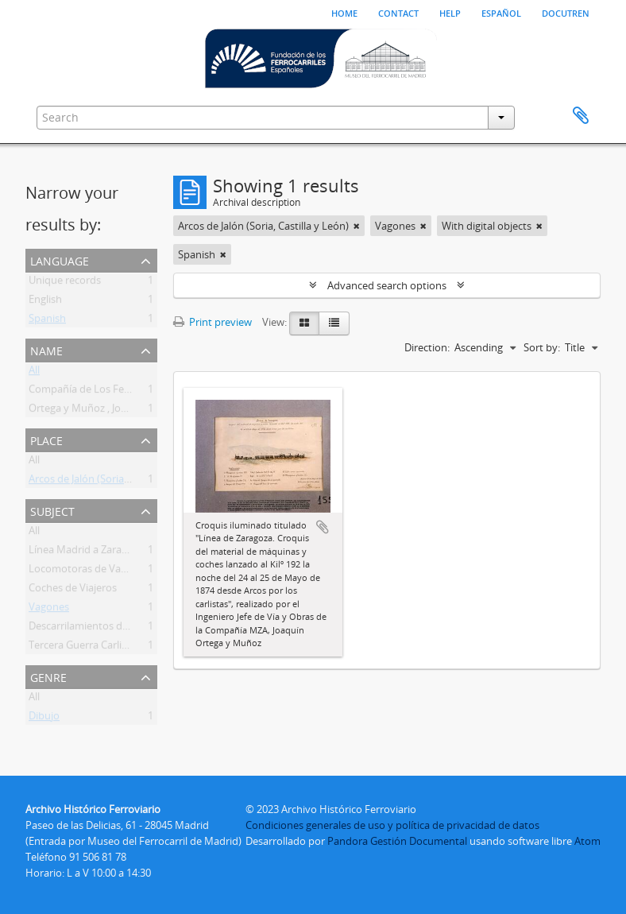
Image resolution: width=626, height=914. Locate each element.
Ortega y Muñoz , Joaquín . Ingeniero (114, 411)
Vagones (49, 609)
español (501, 12)
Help (450, 12)
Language (59, 259)
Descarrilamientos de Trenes (95, 629)
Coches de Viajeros (73, 590)
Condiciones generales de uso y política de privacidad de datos (392, 825)
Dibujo (44, 718)
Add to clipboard (322, 527)
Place (46, 439)
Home (344, 12)
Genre (48, 676)
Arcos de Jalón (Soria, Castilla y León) (114, 481)
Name (46, 349)
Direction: (427, 347)
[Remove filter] (357, 226)
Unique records (65, 283)
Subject (52, 510)
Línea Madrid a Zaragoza (86, 552)
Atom (587, 841)
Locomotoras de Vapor (83, 571)
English (45, 302)
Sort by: (542, 347)
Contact (398, 12)
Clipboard (581, 116)
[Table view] (334, 323)
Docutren (565, 12)
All (34, 373)
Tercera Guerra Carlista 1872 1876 (107, 648)
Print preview (212, 322)
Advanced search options (387, 285)
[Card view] (304, 323)
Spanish (47, 321)
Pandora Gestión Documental (397, 841)
